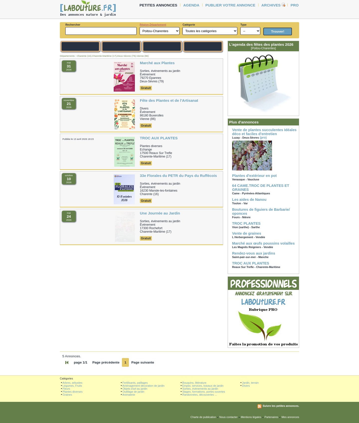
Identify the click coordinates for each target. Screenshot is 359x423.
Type (243, 24)
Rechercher (72, 24)
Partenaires (271, 417)
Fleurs (66, 388)
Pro (295, 5)
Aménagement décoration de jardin (143, 385)
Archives (270, 5)
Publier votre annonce (230, 5)
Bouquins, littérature (194, 382)
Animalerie (128, 394)
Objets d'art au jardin (134, 388)
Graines (67, 394)
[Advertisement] (42, 95)
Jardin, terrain (250, 382)
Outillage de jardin (133, 391)
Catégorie (188, 24)
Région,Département (153, 24)
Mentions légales (251, 417)
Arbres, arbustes (72, 382)
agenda (191, 5)
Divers (246, 385)
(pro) (264, 149)
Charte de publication (203, 417)
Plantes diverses (73, 391)
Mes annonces (290, 417)
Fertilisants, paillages (135, 382)
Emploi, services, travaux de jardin (203, 385)
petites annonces (159, 5)
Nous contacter (228, 417)
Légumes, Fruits (72, 385)
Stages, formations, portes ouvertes (203, 391)
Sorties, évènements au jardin (200, 388)
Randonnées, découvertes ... (199, 394)
